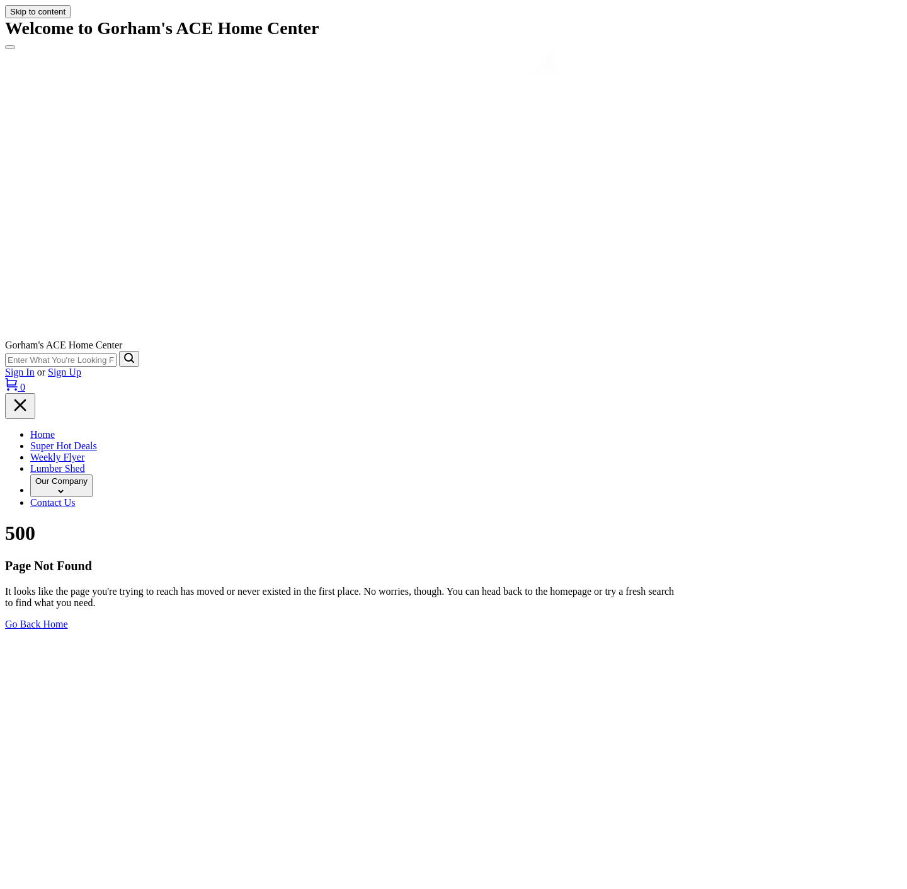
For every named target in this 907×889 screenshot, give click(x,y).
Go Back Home (36, 624)
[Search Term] (61, 360)
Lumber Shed (57, 468)
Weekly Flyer (57, 457)
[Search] (129, 359)
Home (42, 434)
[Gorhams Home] (453, 333)
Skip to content (38, 11)
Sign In (20, 372)
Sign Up (64, 372)
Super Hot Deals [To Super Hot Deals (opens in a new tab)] (63, 445)
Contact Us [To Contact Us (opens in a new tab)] (53, 502)
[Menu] (10, 47)
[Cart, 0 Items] (15, 387)
